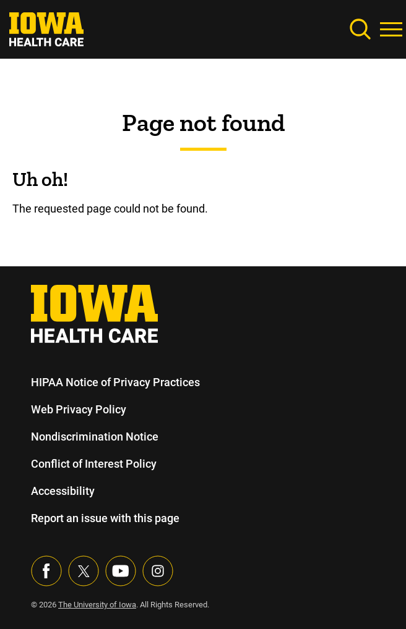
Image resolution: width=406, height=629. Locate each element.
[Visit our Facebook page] (46, 570)
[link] (46, 28)
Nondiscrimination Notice (94, 436)
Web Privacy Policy (78, 409)
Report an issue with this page (106, 518)
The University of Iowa (99, 604)
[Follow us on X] (83, 570)
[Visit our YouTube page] (120, 570)
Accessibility (62, 490)
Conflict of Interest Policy (94, 463)
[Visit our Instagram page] (157, 570)
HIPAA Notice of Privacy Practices (116, 382)
